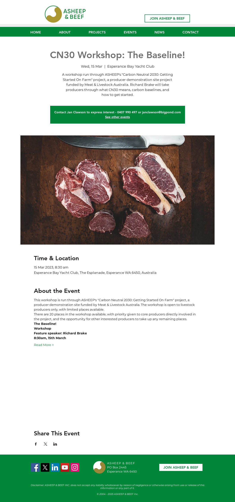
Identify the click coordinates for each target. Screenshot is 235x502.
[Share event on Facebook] (36, 444)
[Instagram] (74, 467)
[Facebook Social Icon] (35, 467)
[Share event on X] (45, 444)
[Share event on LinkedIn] (55, 444)
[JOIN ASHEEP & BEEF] (167, 18)
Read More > (44, 345)
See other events (117, 117)
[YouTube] (64, 467)
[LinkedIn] (55, 467)
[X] (45, 467)
